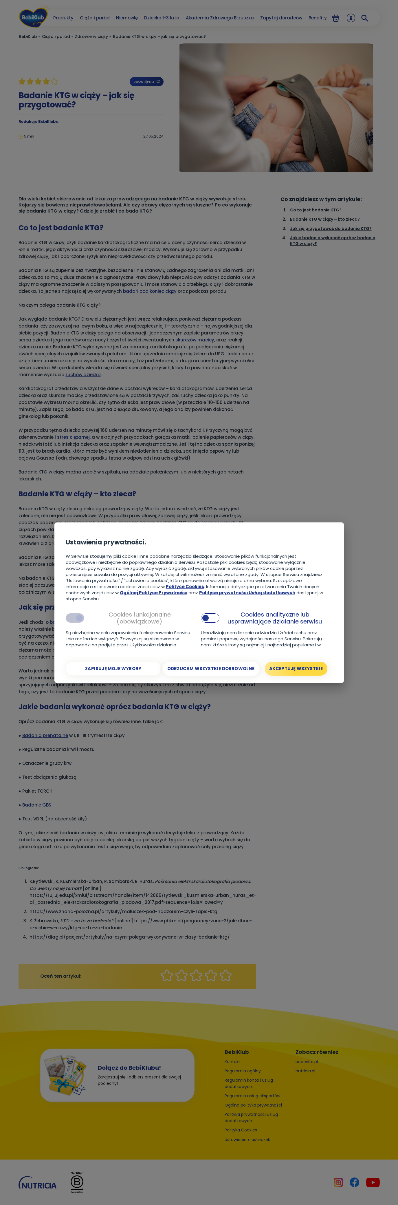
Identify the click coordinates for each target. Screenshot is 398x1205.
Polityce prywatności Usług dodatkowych (247, 593)
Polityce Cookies (185, 587)
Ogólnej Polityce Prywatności (153, 593)
